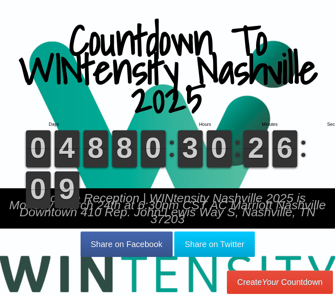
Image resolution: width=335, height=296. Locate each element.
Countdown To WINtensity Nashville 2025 (167, 69)
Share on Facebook (127, 244)
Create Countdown (280, 282)
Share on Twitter (214, 244)
